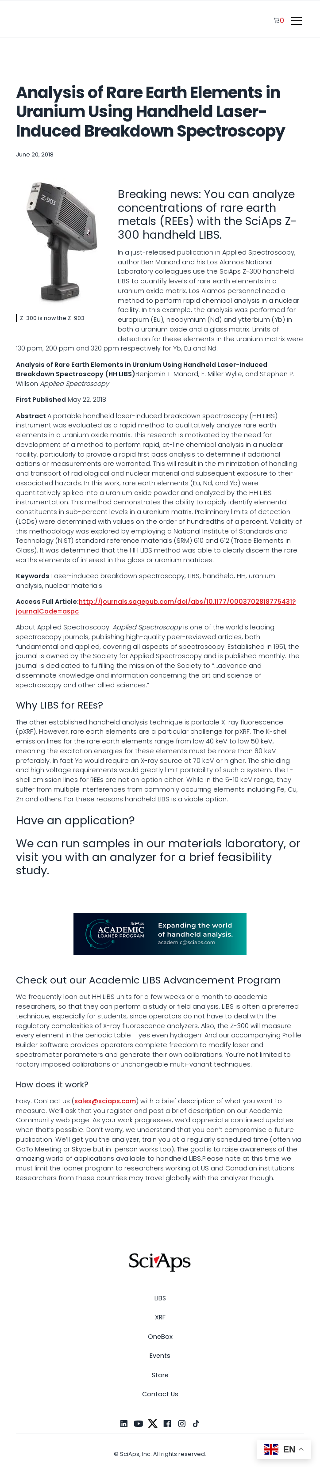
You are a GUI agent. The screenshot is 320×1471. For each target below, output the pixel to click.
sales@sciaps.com (105, 1101)
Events (160, 1355)
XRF (160, 1317)
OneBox (160, 1336)
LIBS (160, 1298)
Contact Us (160, 1394)
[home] (42, 21)
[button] (295, 20)
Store (160, 1375)
